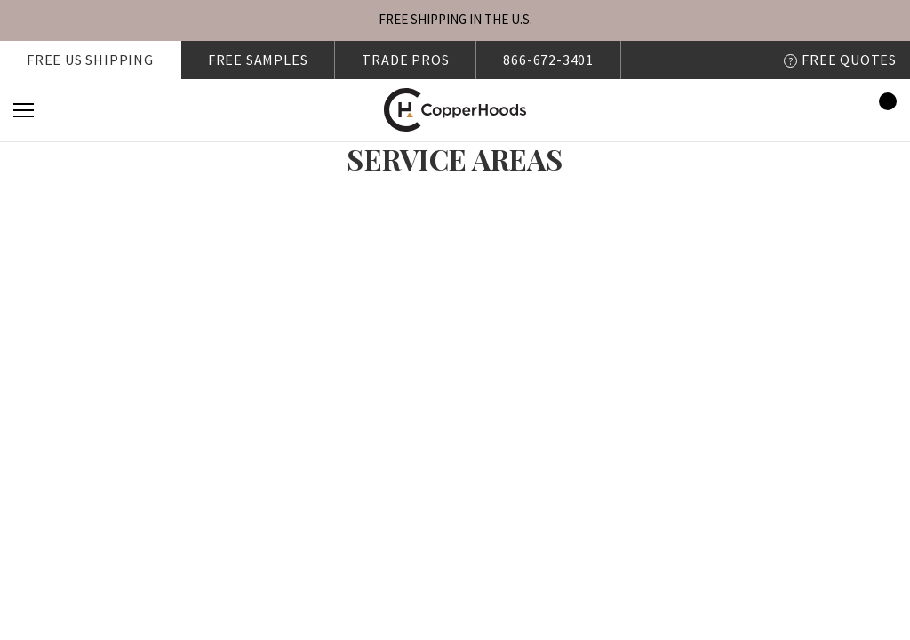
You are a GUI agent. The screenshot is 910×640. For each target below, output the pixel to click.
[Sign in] (831, 110)
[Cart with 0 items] (882, 110)
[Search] (72, 110)
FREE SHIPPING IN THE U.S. (455, 19)
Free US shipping (90, 59)
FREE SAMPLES (258, 59)
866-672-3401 (548, 59)
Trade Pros (405, 59)
